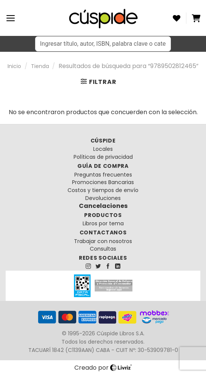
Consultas (103, 249)
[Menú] (11, 18)
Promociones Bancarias (103, 182)
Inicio (14, 66)
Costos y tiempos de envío (103, 190)
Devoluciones (103, 198)
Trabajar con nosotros (103, 241)
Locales (103, 149)
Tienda (40, 66)
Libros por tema (103, 223)
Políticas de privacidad (103, 157)
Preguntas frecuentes (103, 174)
